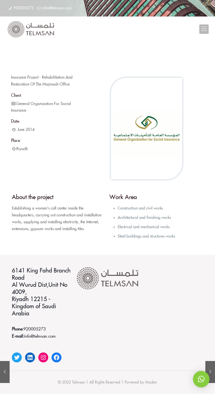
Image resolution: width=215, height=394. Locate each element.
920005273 (23, 8)
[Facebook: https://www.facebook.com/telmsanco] (56, 357)
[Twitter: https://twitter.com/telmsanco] (17, 357)
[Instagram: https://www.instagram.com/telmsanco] (43, 357)
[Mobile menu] (204, 29)
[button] (201, 379)
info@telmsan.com (57, 8)
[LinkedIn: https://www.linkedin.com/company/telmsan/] (30, 357)
